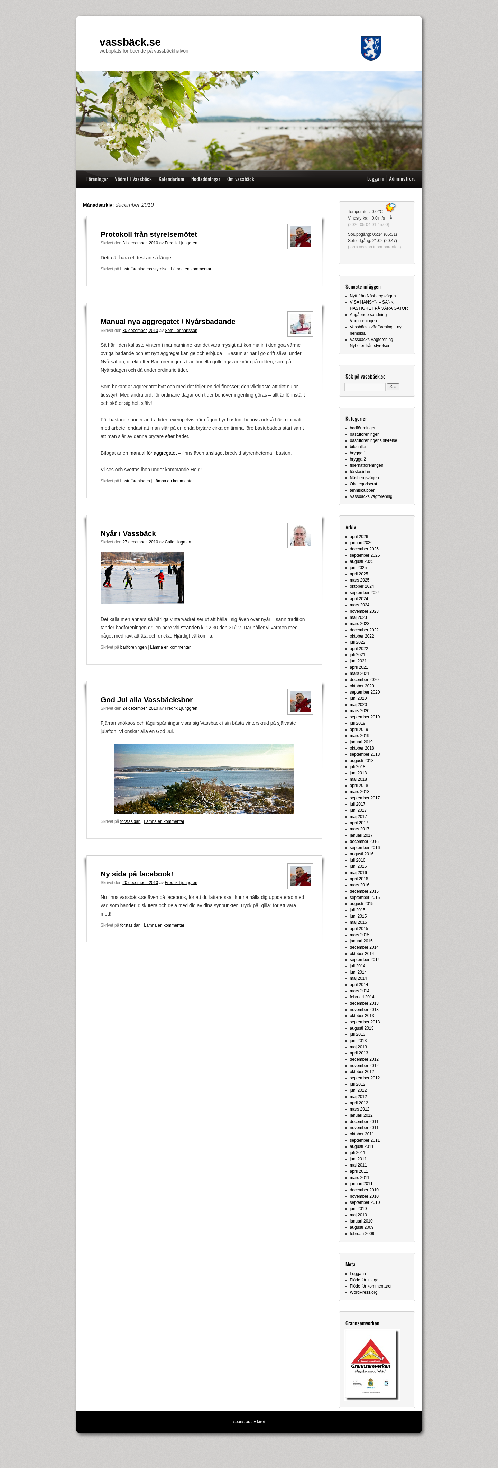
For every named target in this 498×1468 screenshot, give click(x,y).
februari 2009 (362, 1233)
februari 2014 (362, 997)
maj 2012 (358, 1096)
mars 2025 (360, 580)
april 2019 (359, 729)
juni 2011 (358, 1158)
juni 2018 (358, 773)
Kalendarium (171, 179)
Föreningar (97, 179)
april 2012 (359, 1102)
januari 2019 (361, 742)
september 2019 (365, 717)
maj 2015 (358, 922)
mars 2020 (360, 710)
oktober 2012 (362, 1071)
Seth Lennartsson (181, 330)
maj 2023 (358, 617)
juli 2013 (358, 1034)
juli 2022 (358, 642)
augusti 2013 (362, 1028)
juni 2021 (358, 661)
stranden (190, 627)
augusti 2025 (362, 561)
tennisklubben (363, 490)
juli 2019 (358, 723)
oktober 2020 (362, 686)
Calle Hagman (178, 542)
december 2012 (364, 1059)
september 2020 (365, 692)
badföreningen (133, 647)
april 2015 (359, 928)
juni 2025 (358, 567)
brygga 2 (358, 459)
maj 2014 (358, 978)
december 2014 (364, 947)
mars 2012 (360, 1109)
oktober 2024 (362, 586)
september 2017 (365, 798)
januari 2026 (361, 542)
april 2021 (359, 667)
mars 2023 (360, 623)
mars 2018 (360, 791)
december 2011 (364, 1121)
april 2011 (359, 1171)
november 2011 (364, 1127)
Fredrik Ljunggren (181, 243)
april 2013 (359, 1053)
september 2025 (365, 555)
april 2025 (359, 574)
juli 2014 (358, 966)
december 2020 (364, 679)
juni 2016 (358, 866)
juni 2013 (358, 1040)
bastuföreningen (135, 481)
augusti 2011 (362, 1146)
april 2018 (359, 785)
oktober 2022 (362, 636)
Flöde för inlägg (364, 1279)
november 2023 (364, 611)
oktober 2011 (362, 1134)
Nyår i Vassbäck (128, 533)
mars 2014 (360, 990)
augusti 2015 (362, 903)
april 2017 (359, 822)
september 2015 (365, 897)
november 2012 (364, 1065)
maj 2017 (358, 816)
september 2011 (365, 1140)
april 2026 (359, 536)
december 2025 (364, 549)
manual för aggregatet (153, 453)
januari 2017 (361, 835)
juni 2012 (358, 1090)
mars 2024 (360, 605)
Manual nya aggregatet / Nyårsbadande (168, 321)
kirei (261, 1421)
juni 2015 (358, 916)
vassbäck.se (130, 42)
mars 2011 (360, 1177)
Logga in (375, 178)
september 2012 (365, 1078)
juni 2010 (358, 1208)
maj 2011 (358, 1165)
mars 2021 (360, 673)
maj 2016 (358, 872)
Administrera (402, 178)
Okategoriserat (363, 484)
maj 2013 (358, 1046)
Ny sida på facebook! (137, 874)
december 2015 (364, 891)
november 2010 (364, 1196)
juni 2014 (358, 972)
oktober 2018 (362, 748)
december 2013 (364, 1003)
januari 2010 (361, 1221)
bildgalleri (359, 446)
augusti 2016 (362, 854)
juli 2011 (358, 1152)
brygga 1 (358, 452)
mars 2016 (360, 885)
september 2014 (365, 959)
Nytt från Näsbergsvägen (373, 296)
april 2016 (359, 878)
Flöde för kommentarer (371, 1286)
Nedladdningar (205, 179)
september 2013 (365, 1022)
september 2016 (365, 847)
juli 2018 (358, 766)
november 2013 (364, 1009)
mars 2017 (360, 829)
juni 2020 (358, 698)
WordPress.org (364, 1292)
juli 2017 (358, 804)
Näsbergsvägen (364, 477)
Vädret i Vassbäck (133, 179)
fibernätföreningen (367, 465)
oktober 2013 (362, 1015)
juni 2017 (358, 810)
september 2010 (365, 1202)
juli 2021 (358, 654)
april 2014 (359, 984)
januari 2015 (361, 941)
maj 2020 (358, 704)
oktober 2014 (362, 953)
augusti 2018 (362, 760)
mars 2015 (360, 934)
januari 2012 (361, 1115)
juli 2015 (358, 910)
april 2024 (359, 598)
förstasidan (130, 821)
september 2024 (365, 592)
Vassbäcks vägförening (371, 496)
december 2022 (364, 630)
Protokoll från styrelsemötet (149, 234)
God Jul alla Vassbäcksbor (147, 700)
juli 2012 (358, 1084)
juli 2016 (358, 860)
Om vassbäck (240, 179)
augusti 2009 (362, 1227)
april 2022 (359, 648)
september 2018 (365, 754)
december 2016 (364, 841)
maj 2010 (358, 1215)
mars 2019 (360, 735)
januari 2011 (361, 1183)
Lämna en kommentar (191, 269)
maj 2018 (358, 779)
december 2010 (364, 1190)
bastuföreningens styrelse (144, 269)
